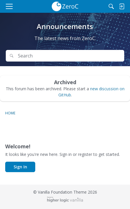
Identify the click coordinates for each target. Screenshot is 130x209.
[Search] (111, 6)
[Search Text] (69, 56)
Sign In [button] (20, 167)
